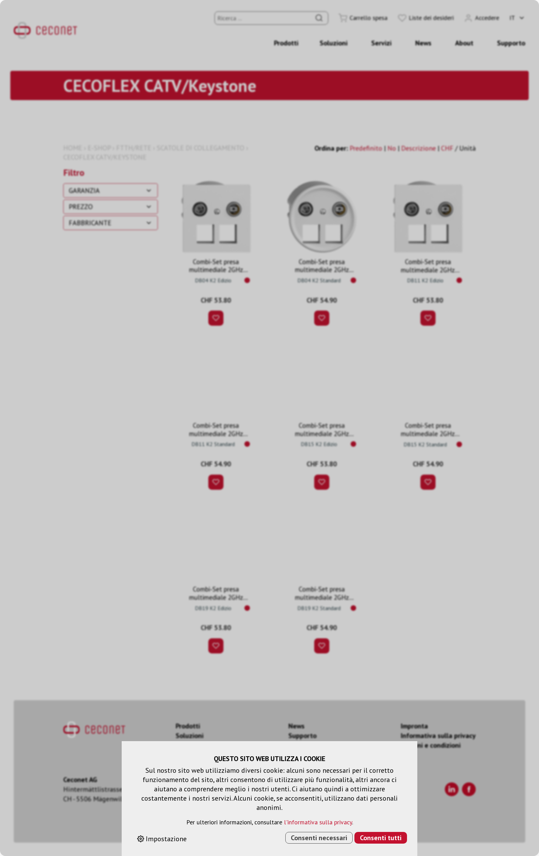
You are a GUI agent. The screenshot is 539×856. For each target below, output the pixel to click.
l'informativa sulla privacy (318, 822)
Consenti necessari (319, 837)
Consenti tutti (381, 837)
